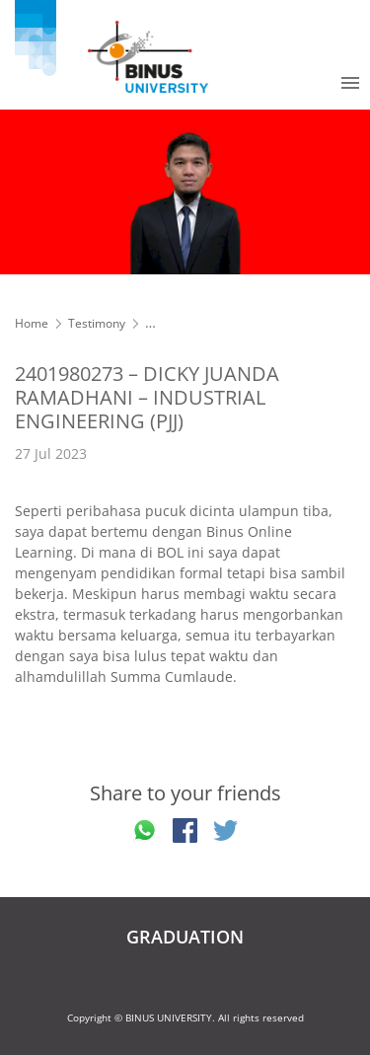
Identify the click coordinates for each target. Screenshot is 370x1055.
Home (31, 323)
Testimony (96, 323)
